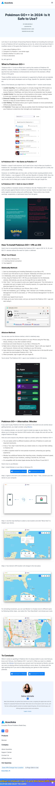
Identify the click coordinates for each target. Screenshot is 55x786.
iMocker (29, 427)
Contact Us (5, 755)
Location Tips (27, 26)
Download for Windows (20, 471)
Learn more (27, 711)
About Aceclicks (7, 749)
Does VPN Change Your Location (12, 767)
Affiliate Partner (7, 758)
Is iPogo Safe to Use (31, 767)
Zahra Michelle (28, 24)
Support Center (7, 752)
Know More (6, 771)
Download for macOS (37, 471)
